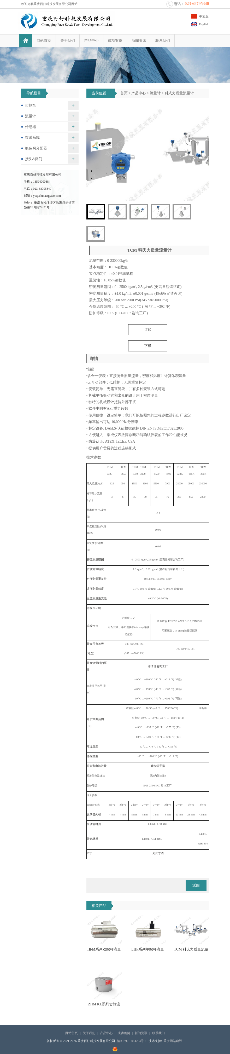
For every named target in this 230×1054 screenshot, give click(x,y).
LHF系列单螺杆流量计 (147, 951)
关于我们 (65, 41)
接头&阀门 (34, 159)
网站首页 (42, 41)
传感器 (30, 127)
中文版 (204, 16)
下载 (147, 346)
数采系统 (32, 138)
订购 (147, 330)
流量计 (155, 93)
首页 (124, 93)
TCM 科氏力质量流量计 (191, 951)
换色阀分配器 (36, 148)
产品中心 (89, 41)
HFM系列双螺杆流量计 (104, 951)
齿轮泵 (30, 105)
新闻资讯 (137, 41)
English (204, 24)
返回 (196, 885)
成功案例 (113, 41)
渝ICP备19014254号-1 (132, 1041)
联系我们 (161, 41)
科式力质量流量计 (179, 93)
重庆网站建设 (172, 1041)
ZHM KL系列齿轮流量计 (104, 1006)
